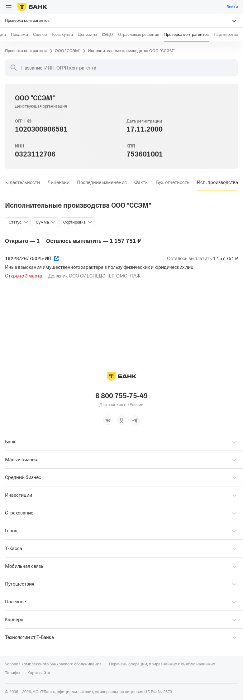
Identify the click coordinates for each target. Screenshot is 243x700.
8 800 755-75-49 (121, 396)
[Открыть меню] (8, 7)
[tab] (58, 182)
